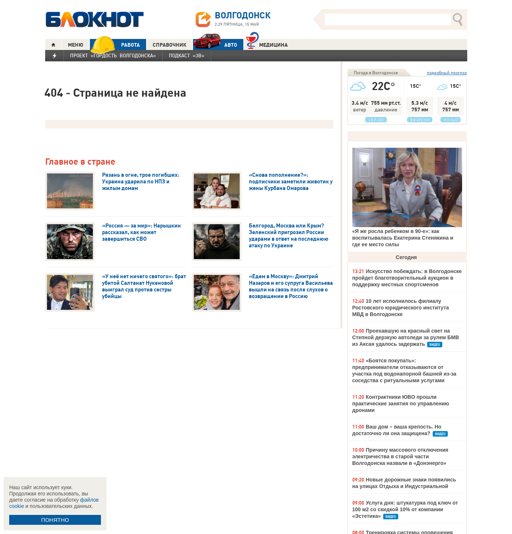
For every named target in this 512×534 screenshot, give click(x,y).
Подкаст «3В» (186, 55)
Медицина (267, 44)
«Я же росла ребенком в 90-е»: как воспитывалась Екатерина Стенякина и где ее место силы (402, 237)
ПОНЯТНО (55, 520)
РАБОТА (115, 44)
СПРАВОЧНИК (169, 45)
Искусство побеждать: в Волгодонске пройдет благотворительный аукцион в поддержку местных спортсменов (407, 277)
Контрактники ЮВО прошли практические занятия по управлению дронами (400, 403)
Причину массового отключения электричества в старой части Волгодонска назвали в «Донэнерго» (400, 456)
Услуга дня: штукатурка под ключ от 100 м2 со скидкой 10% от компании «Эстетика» (405, 509)
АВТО (215, 44)
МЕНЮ (75, 45)
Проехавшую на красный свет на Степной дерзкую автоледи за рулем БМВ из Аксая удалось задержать (405, 337)
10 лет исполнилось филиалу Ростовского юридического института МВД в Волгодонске (400, 307)
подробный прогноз (447, 72)
